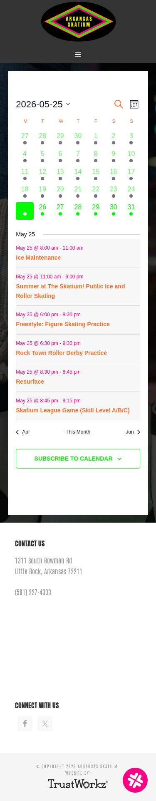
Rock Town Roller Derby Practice (61, 353)
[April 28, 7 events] (43, 140)
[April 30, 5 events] (78, 140)
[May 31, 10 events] (131, 211)
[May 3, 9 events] (131, 140)
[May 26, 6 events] (43, 211)
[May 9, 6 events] (113, 158)
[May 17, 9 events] (131, 176)
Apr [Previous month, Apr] (23, 432)
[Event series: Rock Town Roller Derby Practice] (85, 343)
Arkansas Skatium (78, 22)
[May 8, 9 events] (96, 158)
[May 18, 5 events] (25, 193)
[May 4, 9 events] (25, 158)
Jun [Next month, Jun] (133, 432)
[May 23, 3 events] (113, 193)
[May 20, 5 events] (60, 193)
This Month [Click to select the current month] (78, 432)
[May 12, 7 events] (43, 176)
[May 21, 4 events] (78, 193)
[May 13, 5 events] (60, 176)
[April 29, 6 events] (60, 140)
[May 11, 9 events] (25, 176)
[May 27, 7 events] (60, 211)
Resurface (30, 381)
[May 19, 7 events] (43, 193)
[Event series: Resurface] (88, 276)
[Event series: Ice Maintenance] (88, 248)
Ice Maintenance (38, 257)
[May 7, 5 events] (78, 158)
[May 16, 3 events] (113, 176)
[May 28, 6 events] (78, 211)
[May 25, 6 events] (25, 211)
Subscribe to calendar (74, 458)
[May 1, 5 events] (96, 140)
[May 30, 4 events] (113, 211)
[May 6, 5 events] (60, 158)
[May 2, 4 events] (113, 140)
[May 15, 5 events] (96, 176)
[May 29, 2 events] (96, 211)
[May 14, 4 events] (78, 176)
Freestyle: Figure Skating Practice (63, 324)
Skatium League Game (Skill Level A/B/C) (72, 410)
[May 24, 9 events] (131, 193)
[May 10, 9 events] (131, 158)
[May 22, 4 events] (96, 193)
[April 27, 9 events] (25, 140)
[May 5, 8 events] (43, 158)
